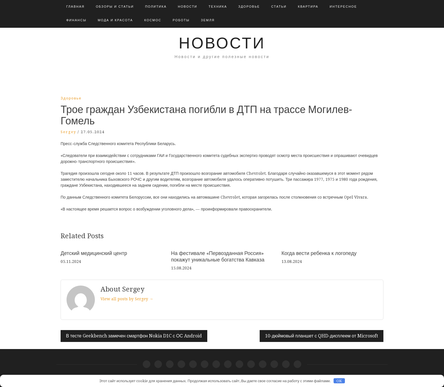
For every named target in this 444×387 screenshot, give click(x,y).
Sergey (68, 132)
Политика (155, 6)
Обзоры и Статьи (115, 6)
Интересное (343, 6)
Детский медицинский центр (94, 253)
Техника (218, 6)
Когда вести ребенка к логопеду (319, 253)
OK (339, 381)
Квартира (308, 6)
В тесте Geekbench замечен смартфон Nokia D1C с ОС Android (134, 336)
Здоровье (249, 6)
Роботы (181, 20)
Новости (187, 6)
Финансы (76, 20)
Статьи (279, 6)
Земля (208, 20)
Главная (75, 6)
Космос (152, 20)
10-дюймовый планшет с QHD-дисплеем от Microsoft (321, 336)
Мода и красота (115, 20)
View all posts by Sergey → (127, 299)
